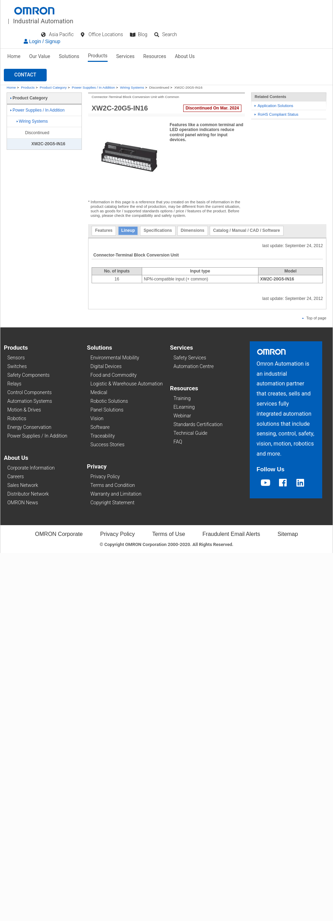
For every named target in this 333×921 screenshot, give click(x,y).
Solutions (69, 56)
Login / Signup (42, 41)
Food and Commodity (114, 375)
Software (100, 427)
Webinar (182, 415)
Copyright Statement (112, 502)
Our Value (39, 56)
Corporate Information (31, 468)
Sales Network (22, 485)
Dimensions (192, 230)
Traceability (103, 436)
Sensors (16, 357)
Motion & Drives (24, 410)
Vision (97, 418)
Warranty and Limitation (116, 494)
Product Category (53, 87)
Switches (17, 366)
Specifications (158, 230)
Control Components (29, 392)
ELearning (184, 407)
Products (97, 55)
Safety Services (189, 357)
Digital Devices (106, 366)
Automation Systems (29, 401)
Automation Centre (193, 366)
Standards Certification (198, 424)
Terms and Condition (113, 485)
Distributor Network (28, 494)
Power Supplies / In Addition (93, 87)
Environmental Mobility (115, 357)
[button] (25, 75)
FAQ (177, 442)
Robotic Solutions (109, 401)
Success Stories (108, 444)
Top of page (314, 318)
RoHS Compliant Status (277, 114)
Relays (14, 383)
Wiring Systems (132, 87)
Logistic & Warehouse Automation (127, 383)
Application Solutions (274, 106)
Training (182, 398)
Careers (15, 476)
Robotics (16, 418)
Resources (154, 56)
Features (104, 230)
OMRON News (22, 502)
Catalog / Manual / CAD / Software (246, 230)
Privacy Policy (105, 476)
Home (14, 56)
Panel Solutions (107, 410)
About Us (185, 56)
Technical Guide (190, 433)
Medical (99, 392)
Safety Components (28, 375)
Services (125, 56)
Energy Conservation (29, 427)
